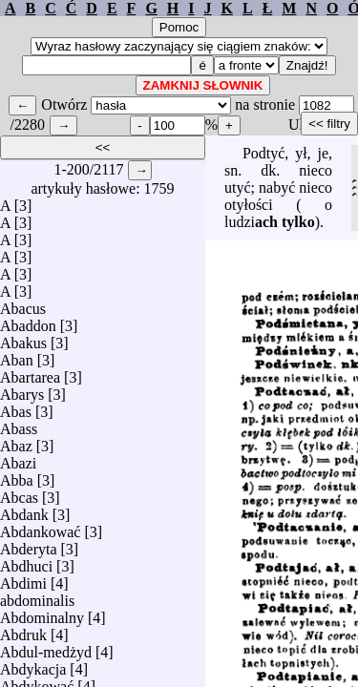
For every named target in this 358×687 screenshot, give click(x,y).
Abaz (16, 441)
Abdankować (40, 527)
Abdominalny (42, 613)
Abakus (23, 338)
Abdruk (23, 630)
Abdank (24, 510)
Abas (16, 407)
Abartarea (30, 372)
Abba (16, 476)
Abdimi (23, 579)
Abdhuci (26, 561)
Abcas (19, 493)
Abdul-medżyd (46, 647)
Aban (16, 355)
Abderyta (28, 544)
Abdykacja (33, 664)
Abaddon (28, 321)
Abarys (22, 390)
